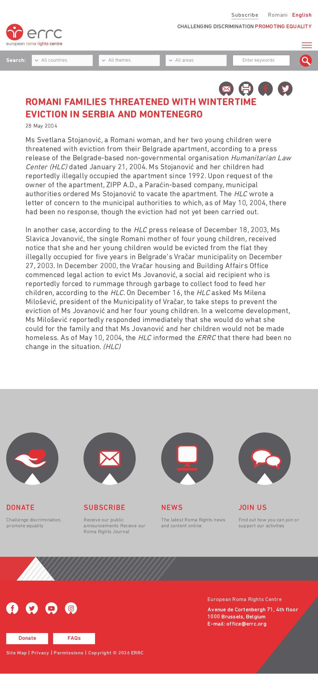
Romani (278, 15)
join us (252, 508)
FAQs (74, 638)
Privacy (40, 653)
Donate (27, 638)
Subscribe (244, 15)
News (172, 508)
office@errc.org (246, 624)
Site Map (16, 653)
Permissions (69, 653)
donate (20, 508)
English (302, 15)
